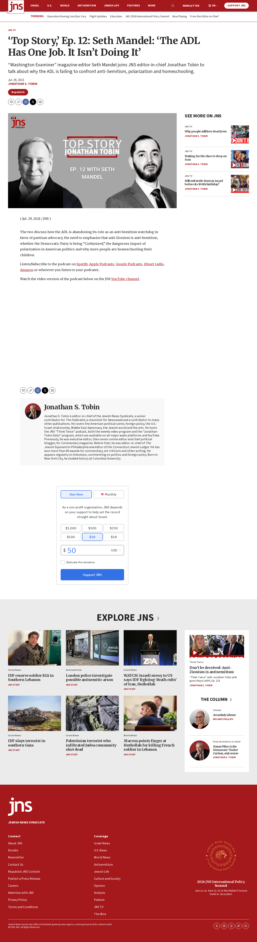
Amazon (26, 270)
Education (116, 16)
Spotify (82, 264)
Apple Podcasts (101, 264)
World (64, 6)
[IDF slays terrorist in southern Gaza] (34, 713)
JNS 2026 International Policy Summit (147, 16)
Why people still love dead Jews (206, 131)
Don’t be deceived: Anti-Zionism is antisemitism (212, 669)
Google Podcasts (129, 264)
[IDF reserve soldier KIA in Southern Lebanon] (34, 648)
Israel (35, 6)
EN (213, 5)
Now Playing (179, 16)
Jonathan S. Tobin (22, 84)
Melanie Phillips (223, 719)
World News (130, 735)
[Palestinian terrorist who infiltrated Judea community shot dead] (92, 713)
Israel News (14, 670)
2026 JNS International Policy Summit (221, 884)
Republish (18, 92)
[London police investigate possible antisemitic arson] (92, 648)
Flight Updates (98, 16)
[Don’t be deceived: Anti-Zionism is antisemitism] (217, 646)
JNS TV (12, 30)
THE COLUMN (217, 699)
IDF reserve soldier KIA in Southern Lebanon (31, 677)
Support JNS (236, 6)
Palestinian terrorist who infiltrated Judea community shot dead (91, 745)
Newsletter (191, 6)
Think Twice (196, 662)
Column (217, 710)
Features (133, 6)
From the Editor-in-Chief (204, 16)
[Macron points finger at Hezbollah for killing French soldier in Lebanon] (150, 713)
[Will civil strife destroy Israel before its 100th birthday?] (240, 184)
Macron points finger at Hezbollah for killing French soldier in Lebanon (149, 745)
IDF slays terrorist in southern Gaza (26, 742)
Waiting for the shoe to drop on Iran (206, 157)
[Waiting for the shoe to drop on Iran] (240, 159)
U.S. (49, 6)
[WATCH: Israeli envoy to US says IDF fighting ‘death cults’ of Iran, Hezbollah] (150, 648)
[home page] (16, 7)
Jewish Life (111, 6)
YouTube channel (125, 279)
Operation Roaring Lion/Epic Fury (66, 16)
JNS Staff (14, 684)
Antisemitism (87, 6)
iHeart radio (154, 264)
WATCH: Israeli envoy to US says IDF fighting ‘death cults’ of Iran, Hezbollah (150, 679)
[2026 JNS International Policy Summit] (221, 855)
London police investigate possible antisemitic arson (89, 677)
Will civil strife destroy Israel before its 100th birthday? (204, 182)
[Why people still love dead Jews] (240, 134)
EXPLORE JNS (128, 618)
